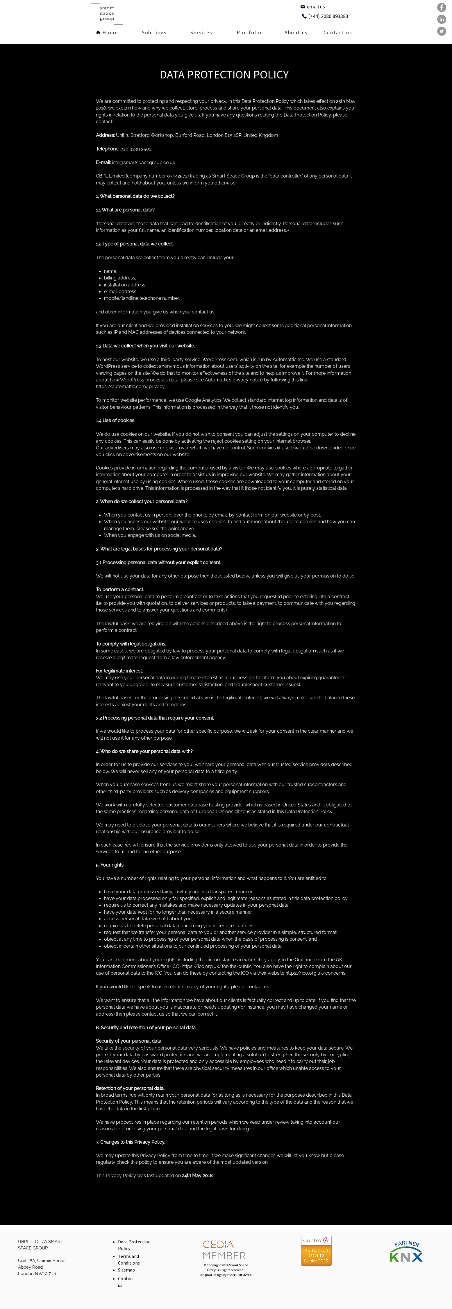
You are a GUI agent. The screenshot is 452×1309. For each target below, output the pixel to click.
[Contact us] (337, 33)
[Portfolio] (249, 33)
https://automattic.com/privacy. (130, 386)
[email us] (312, 6)
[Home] (107, 33)
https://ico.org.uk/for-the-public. (217, 966)
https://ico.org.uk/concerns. (315, 973)
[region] (154, 32)
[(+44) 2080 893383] (324, 16)
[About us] (296, 33)
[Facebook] (441, 7)
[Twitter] (441, 31)
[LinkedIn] (441, 19)
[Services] (201, 33)
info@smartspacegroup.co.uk (143, 162)
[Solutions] (154, 33)
